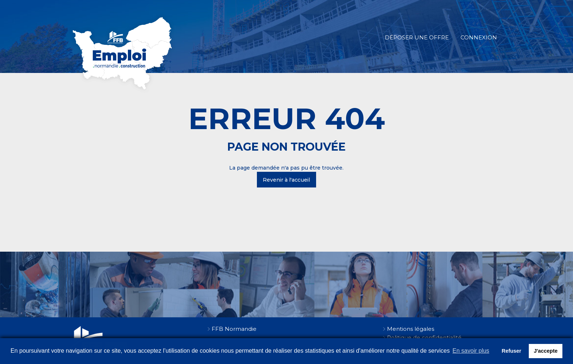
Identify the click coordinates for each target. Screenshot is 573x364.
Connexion (478, 37)
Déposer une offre (417, 37)
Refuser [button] (511, 351)
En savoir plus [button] (470, 351)
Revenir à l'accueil (286, 180)
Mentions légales (410, 328)
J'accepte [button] (546, 351)
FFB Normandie (234, 328)
